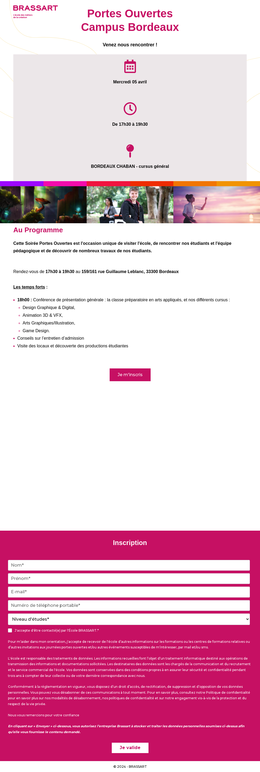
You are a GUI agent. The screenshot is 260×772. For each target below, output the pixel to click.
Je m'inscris (130, 374)
